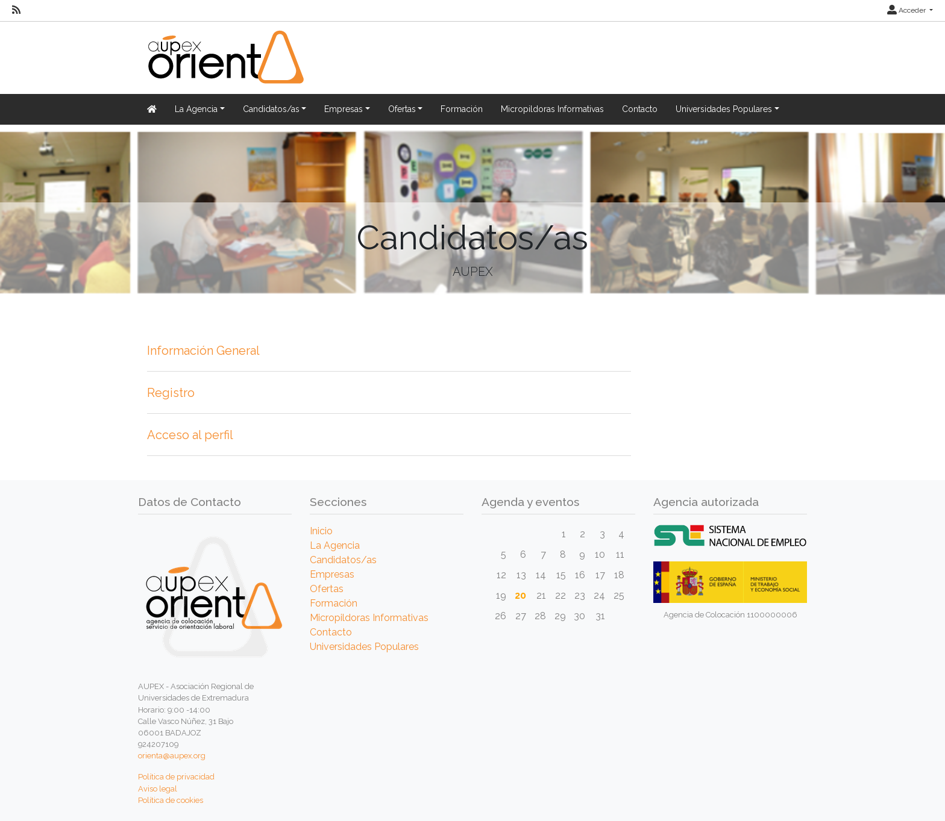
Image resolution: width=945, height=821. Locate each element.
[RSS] (16, 10)
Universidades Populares (364, 646)
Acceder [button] (907, 10)
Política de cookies (170, 800)
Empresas (332, 574)
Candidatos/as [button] (271, 109)
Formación (462, 109)
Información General (203, 350)
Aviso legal (157, 788)
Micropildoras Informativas (552, 109)
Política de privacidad (176, 776)
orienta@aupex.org (172, 755)
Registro (171, 393)
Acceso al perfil (190, 435)
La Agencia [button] (196, 109)
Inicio (321, 531)
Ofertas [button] (402, 109)
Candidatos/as (343, 560)
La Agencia (335, 545)
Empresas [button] (343, 109)
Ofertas (327, 589)
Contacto (640, 109)
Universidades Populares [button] (724, 109)
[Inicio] (224, 64)
